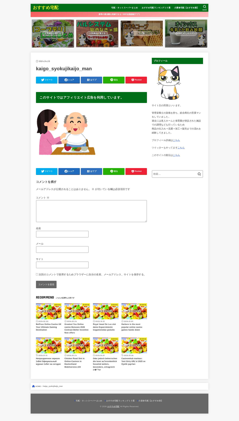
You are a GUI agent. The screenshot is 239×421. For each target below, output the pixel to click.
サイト (39, 262)
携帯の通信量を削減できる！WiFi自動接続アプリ (119, 14)
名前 (38, 232)
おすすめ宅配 (46, 7)
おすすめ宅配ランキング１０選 (156, 8)
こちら (176, 140)
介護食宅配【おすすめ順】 (186, 8)
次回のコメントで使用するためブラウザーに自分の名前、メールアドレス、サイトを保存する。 (92, 278)
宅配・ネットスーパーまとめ (124, 8)
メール (39, 247)
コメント (42, 197)
